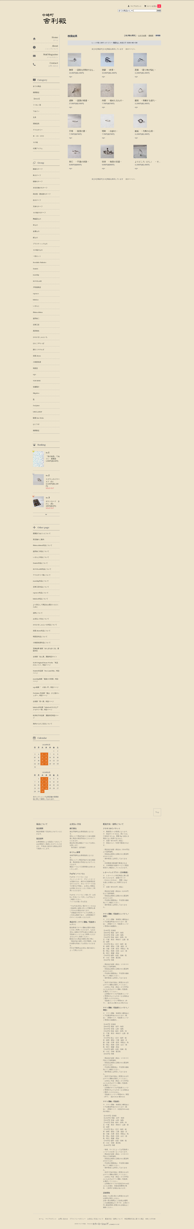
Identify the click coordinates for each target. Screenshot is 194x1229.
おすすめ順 (142, 35)
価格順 (151, 35)
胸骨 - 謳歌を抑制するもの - (83, 70)
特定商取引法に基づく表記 (134, 1219)
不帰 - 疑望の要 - (78, 131)
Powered (103, 1224)
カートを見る (154, 6)
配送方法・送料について (114, 1219)
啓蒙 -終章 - (108, 70)
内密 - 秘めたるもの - (112, 100)
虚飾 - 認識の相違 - (79, 100)
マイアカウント (136, 6)
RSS (146, 1219)
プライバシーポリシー (78, 1219)
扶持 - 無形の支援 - (111, 161)
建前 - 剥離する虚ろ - (145, 100)
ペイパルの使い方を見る (78, 902)
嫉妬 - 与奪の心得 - (144, 131)
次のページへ (130, 49)
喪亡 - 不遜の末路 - (79, 161)
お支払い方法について (95, 1219)
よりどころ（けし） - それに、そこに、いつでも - (158, 161)
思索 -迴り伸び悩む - (145, 70)
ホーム (41, 1219)
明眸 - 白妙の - (109, 131)
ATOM (152, 1219)
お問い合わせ (63, 1219)
